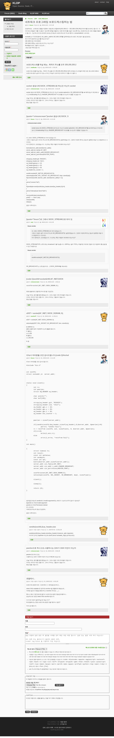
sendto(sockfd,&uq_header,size (42, 527)
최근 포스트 (10, 29)
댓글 (27, 633)
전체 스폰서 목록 (48, 729)
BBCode (36, 653)
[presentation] (43, 705)
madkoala (33, 67)
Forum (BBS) (10, 13)
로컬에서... (30, 579)
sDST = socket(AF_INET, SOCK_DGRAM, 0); (44, 313)
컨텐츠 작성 (10, 24)
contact (102, 2)
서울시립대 (63, 723)
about (96, 2)
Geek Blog (22, 13)
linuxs (31, 25)
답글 (29, 77)
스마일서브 (63, 726)
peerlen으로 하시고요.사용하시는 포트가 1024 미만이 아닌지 (51, 548)
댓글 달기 (29, 57)
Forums (30, 18)
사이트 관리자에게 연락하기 (62, 729)
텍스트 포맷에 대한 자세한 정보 (95, 649)
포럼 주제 (11, 26)
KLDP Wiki (34, 13)
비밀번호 (8, 47)
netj (32, 222)
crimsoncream (35, 89)
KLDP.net (45, 13)
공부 (35, 18)
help (107, 2)
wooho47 (33, 316)
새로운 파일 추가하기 (32, 684)
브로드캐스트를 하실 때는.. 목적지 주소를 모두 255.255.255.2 (51, 65)
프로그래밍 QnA (43, 18)
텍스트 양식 (31, 651)
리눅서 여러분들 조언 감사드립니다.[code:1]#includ (47, 355)
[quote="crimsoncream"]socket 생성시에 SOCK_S (47, 116)
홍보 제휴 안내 (17, 77)
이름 (26, 621)
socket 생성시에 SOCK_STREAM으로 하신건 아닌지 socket (51, 86)
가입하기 (9, 53)
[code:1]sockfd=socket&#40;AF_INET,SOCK (44, 279)
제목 (26, 627)
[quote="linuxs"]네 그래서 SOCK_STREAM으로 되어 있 (49, 219)
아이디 (7, 41)
